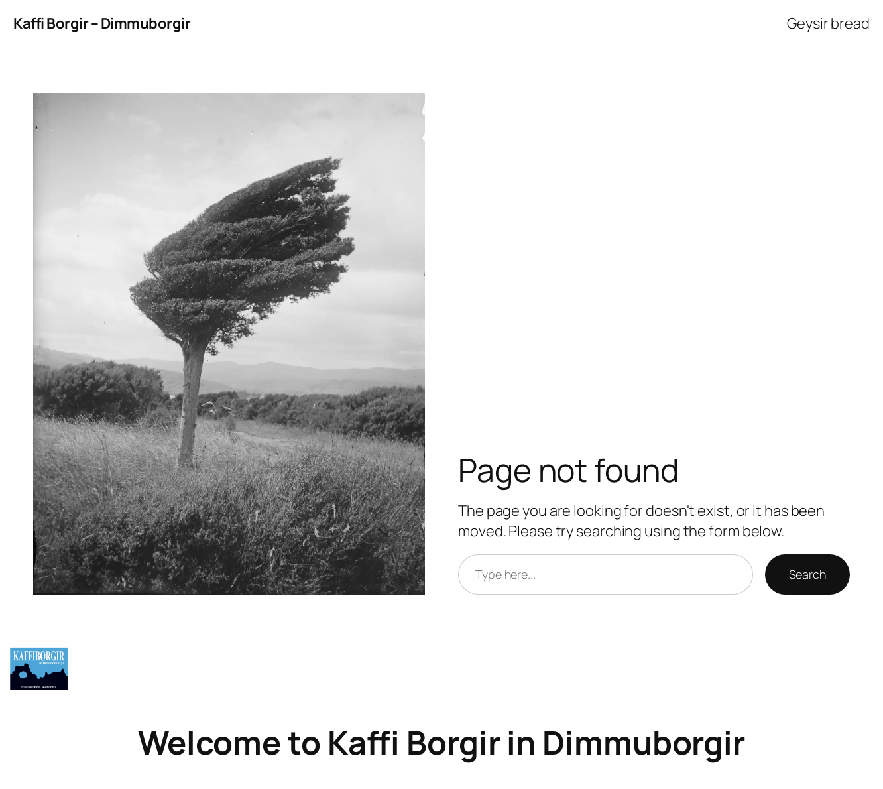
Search (807, 574)
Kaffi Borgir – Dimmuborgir (101, 23)
